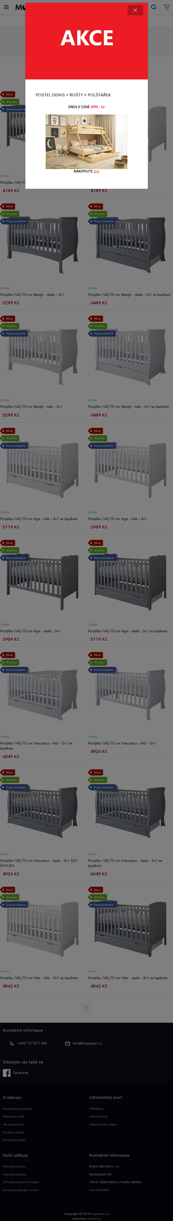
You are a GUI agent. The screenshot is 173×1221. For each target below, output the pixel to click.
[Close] (135, 10)
